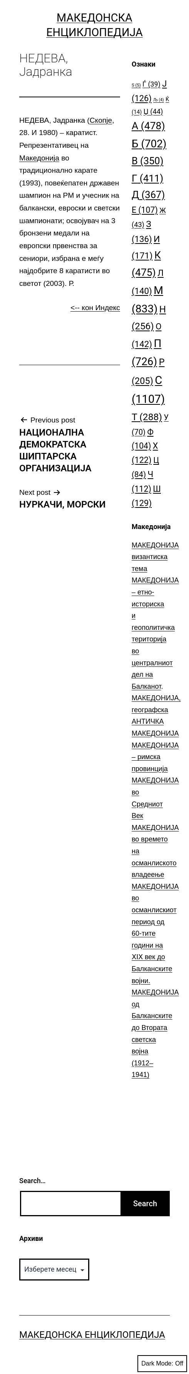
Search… (32, 1181)
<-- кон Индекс (95, 308)
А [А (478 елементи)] (148, 126)
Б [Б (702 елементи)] (149, 143)
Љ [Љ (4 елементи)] (158, 99)
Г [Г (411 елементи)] (147, 178)
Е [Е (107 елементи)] (145, 210)
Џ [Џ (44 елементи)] (153, 111)
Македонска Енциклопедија (92, 1334)
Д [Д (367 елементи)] (148, 194)
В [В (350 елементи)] (148, 161)
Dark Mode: (162, 1363)
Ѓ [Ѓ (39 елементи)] (151, 84)
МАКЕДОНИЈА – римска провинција (155, 757)
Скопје (101, 120)
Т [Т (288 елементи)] (147, 416)
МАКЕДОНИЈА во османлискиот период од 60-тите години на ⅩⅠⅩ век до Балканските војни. (155, 934)
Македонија (39, 158)
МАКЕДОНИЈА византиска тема (155, 557)
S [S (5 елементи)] (136, 85)
